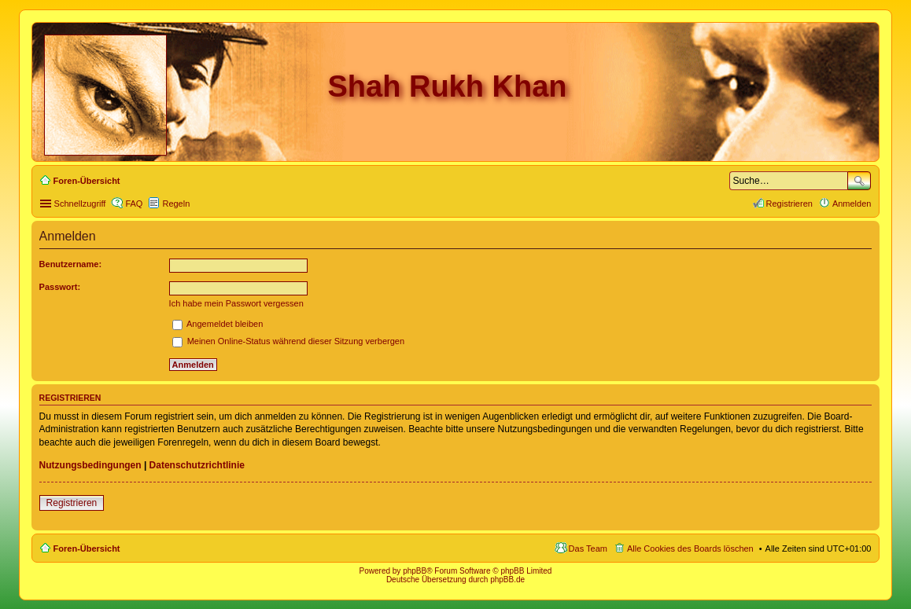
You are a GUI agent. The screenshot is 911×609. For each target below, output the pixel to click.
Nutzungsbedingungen (90, 465)
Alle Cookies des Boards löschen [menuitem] (690, 548)
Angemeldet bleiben (218, 323)
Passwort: (60, 287)
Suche (859, 180)
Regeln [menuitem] (176, 203)
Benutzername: (70, 264)
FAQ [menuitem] (133, 203)
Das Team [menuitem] (588, 548)
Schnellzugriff (80, 203)
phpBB (414, 571)
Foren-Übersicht (86, 548)
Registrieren (72, 502)
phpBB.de (507, 579)
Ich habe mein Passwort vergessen (236, 303)
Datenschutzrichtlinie (197, 465)
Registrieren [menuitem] (789, 203)
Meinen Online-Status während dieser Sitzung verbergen (288, 341)
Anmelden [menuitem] (852, 203)
